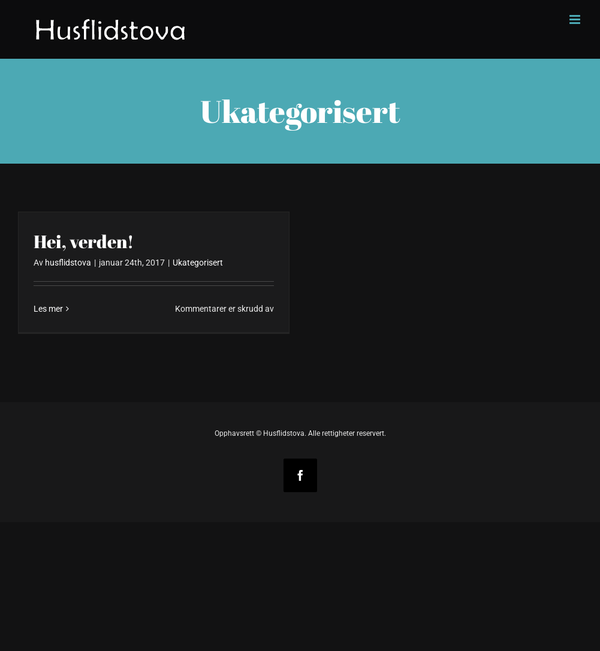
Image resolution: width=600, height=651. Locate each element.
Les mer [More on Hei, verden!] (48, 309)
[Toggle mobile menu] (575, 19)
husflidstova (68, 262)
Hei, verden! (84, 242)
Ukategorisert (198, 262)
